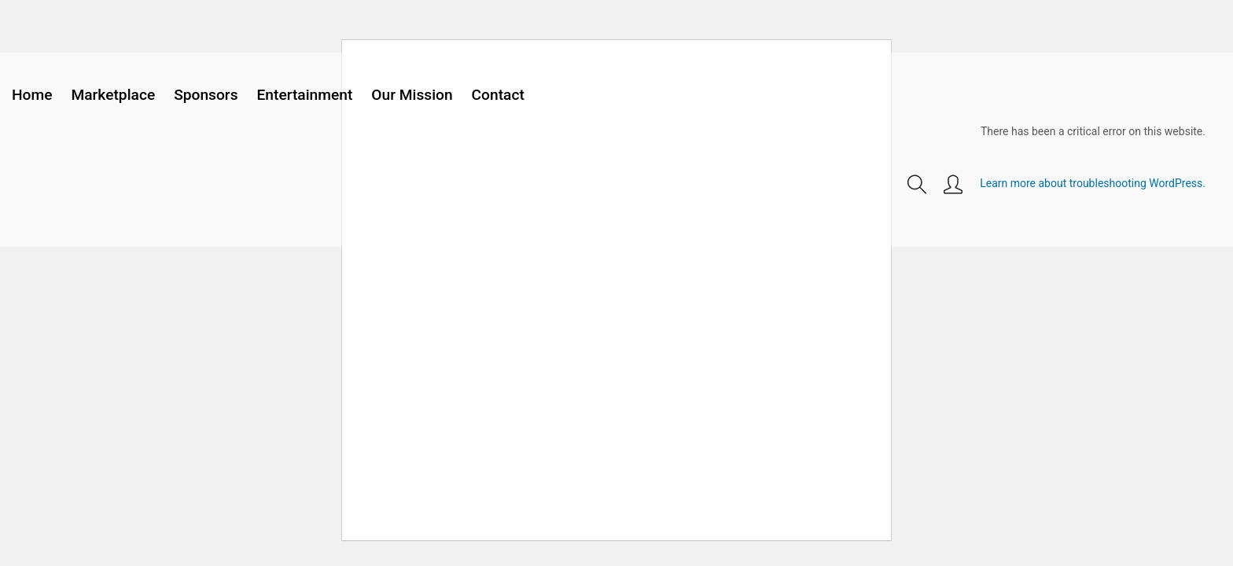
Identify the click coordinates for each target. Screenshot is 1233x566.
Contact (498, 95)
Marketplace (113, 95)
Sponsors (205, 95)
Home (32, 95)
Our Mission (411, 95)
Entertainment (305, 95)
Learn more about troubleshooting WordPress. (1092, 183)
